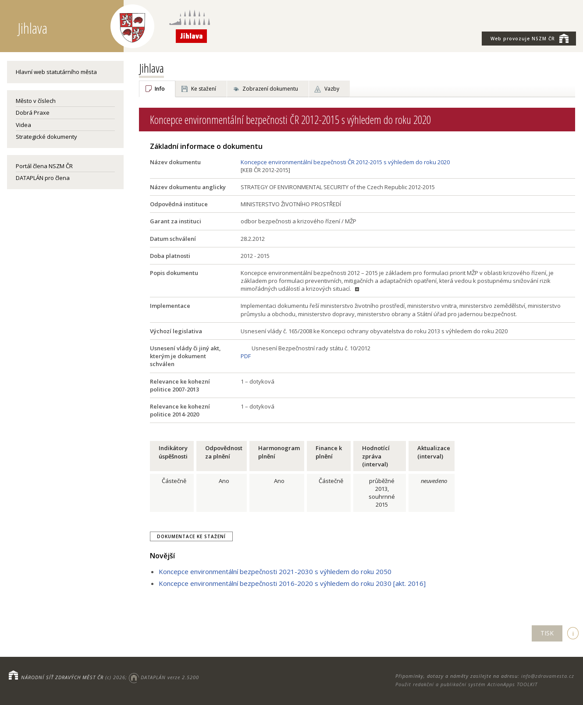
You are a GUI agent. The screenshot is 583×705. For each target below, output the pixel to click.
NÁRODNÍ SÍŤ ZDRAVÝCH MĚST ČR (62, 677)
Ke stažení (203, 88)
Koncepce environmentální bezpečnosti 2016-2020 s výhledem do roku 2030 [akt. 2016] (292, 583)
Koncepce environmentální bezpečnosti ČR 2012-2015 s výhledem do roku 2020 (345, 162)
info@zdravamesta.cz (547, 676)
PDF (246, 356)
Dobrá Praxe (33, 112)
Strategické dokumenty (46, 137)
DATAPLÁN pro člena (43, 178)
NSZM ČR (530, 38)
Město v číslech (36, 101)
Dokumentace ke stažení (191, 536)
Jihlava (151, 68)
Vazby (331, 88)
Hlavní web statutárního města (56, 72)
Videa (23, 125)
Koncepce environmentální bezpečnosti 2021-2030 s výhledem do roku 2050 (275, 571)
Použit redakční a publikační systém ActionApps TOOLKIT (466, 684)
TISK (547, 633)
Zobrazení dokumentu (270, 88)
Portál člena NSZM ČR (44, 166)
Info (160, 88)
